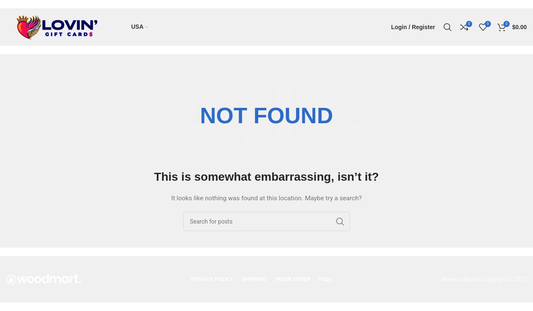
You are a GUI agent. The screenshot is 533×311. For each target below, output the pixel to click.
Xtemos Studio (461, 279)
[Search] (447, 27)
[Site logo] (58, 26)
